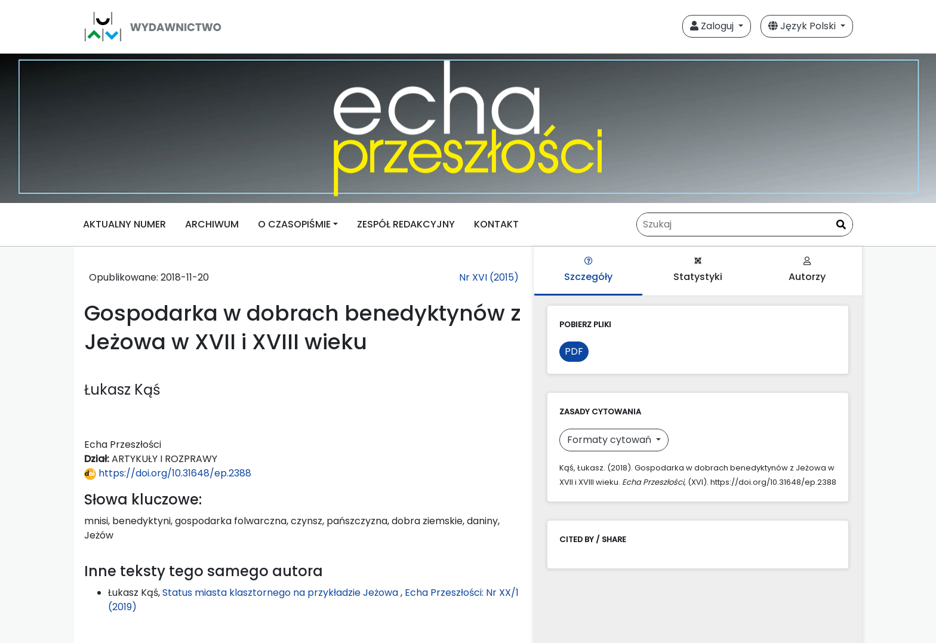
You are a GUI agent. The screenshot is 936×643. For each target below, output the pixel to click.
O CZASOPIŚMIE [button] (294, 224)
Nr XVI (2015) (489, 277)
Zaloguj (713, 26)
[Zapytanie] (744, 224)
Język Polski (803, 26)
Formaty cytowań (610, 440)
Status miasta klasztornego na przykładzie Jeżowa (281, 592)
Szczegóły (588, 270)
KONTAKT (496, 224)
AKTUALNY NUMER (124, 224)
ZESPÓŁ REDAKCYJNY (406, 224)
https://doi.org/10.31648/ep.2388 (167, 473)
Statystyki (697, 270)
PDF (574, 351)
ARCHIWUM (212, 224)
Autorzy (807, 270)
